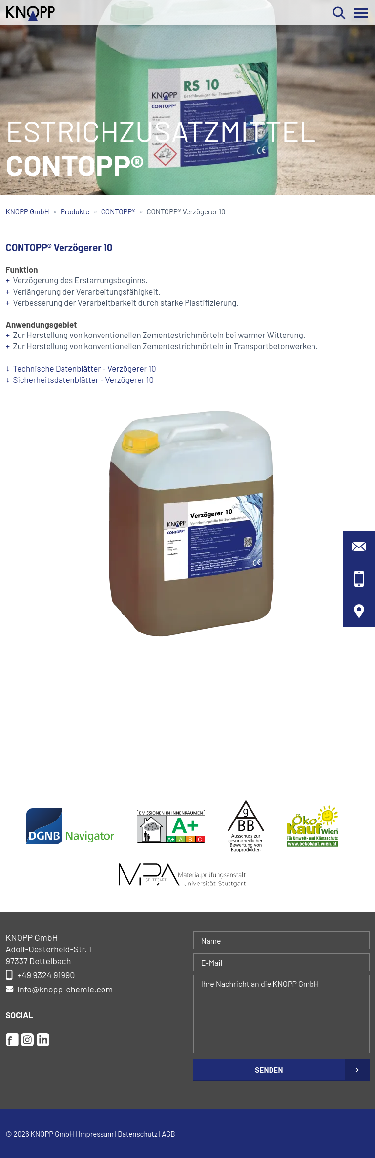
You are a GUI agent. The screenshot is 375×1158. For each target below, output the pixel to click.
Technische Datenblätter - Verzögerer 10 (84, 368)
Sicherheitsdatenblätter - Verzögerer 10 (83, 379)
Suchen (339, 12)
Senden (269, 1069)
